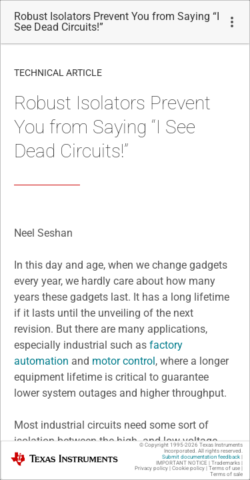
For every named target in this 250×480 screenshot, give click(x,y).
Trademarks (225, 463)
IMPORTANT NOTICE (181, 463)
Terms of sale (226, 474)
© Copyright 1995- (168, 445)
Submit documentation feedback (201, 457)
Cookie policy (188, 468)
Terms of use (224, 468)
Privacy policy (151, 468)
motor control (123, 361)
